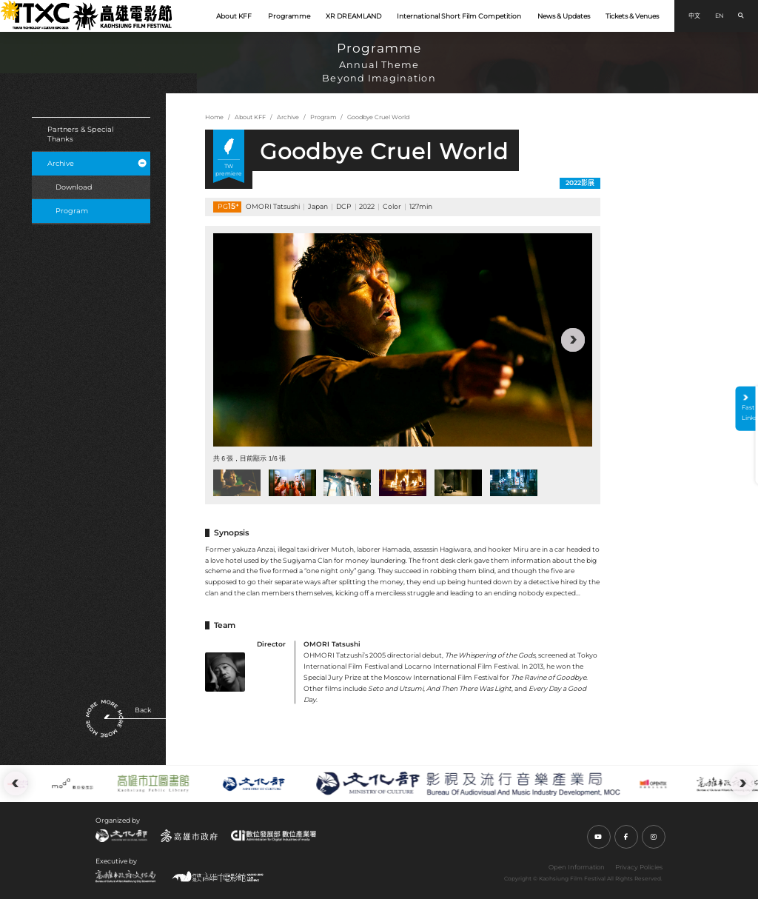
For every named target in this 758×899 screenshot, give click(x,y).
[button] (572, 339)
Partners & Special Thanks (80, 134)
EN (719, 15)
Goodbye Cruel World (378, 117)
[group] (402, 340)
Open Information (577, 867)
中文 (694, 15)
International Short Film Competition (459, 16)
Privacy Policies (639, 867)
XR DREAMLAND (353, 16)
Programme (289, 16)
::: (4, 6)
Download (74, 187)
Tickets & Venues (632, 16)
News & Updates (563, 16)
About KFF (234, 16)
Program (72, 211)
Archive (96, 163)
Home (214, 117)
